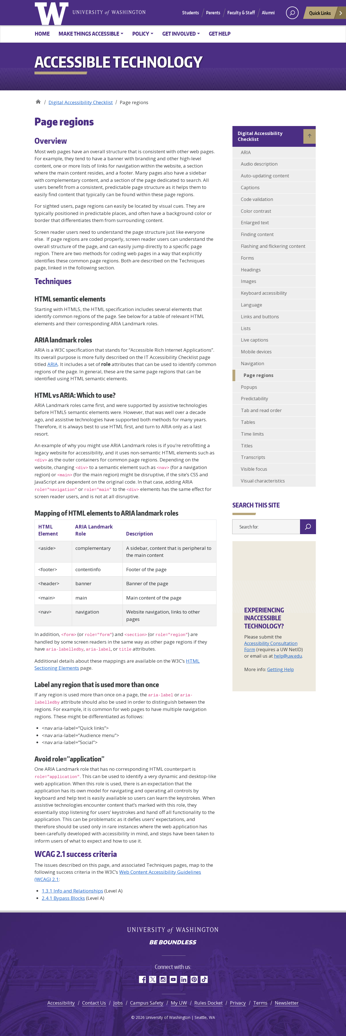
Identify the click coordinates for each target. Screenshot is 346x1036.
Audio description (259, 164)
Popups (249, 387)
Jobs (118, 1003)
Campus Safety (146, 1003)
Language (251, 305)
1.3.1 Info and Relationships (72, 891)
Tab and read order (261, 410)
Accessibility (61, 1003)
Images (248, 281)
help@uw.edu (288, 656)
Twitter (152, 979)
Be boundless (173, 942)
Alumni (268, 12)
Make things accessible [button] (89, 33)
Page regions (258, 375)
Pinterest (194, 979)
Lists (246, 328)
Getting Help (280, 669)
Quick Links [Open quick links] (326, 14)
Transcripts (253, 457)
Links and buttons (260, 317)
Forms (247, 258)
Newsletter (287, 1003)
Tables (248, 422)
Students (190, 12)
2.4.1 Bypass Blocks (63, 898)
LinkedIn (183, 979)
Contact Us (94, 1003)
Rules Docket (208, 1003)
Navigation (252, 363)
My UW (179, 1003)
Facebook (142, 979)
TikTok (204, 979)
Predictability (254, 398)
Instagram (163, 979)
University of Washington (52, 12)
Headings (251, 270)
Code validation (257, 199)
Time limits (252, 434)
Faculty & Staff (241, 12)
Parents (213, 12)
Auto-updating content (265, 176)
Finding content (257, 234)
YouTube (173, 979)
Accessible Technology (37, 100)
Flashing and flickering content (273, 246)
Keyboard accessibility (264, 293)
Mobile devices (256, 352)
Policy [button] (140, 33)
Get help (219, 33)
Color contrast (256, 211)
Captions (250, 187)
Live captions (254, 340)
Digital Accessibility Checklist (81, 102)
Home (42, 33)
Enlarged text (255, 222)
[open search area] (292, 12)
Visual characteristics (263, 481)
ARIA (52, 364)
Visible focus (254, 469)
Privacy (238, 1003)
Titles (247, 446)
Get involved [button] (179, 33)
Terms (260, 1003)
